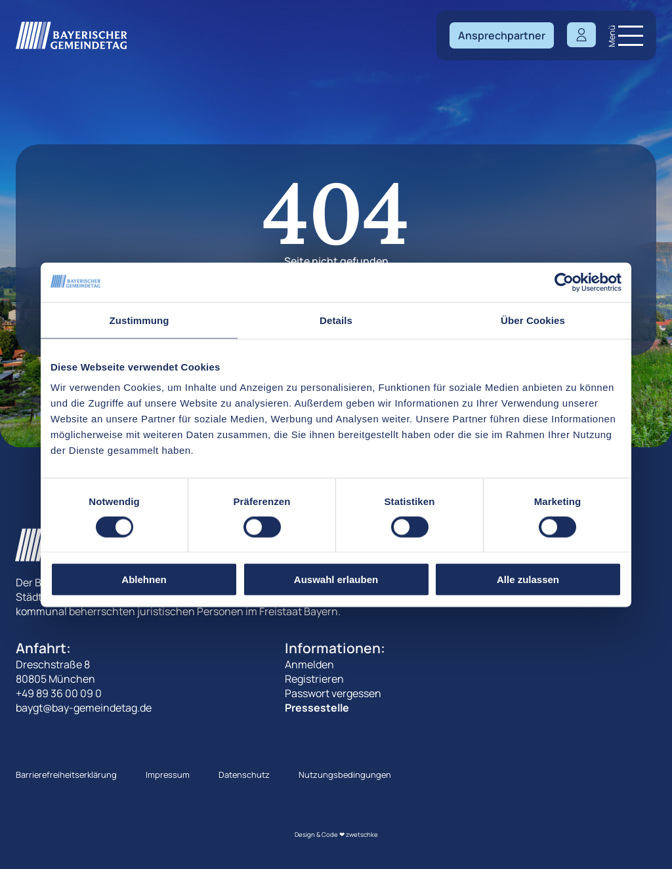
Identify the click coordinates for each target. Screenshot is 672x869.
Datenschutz (244, 774)
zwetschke (362, 834)
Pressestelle (317, 707)
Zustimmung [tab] (139, 319)
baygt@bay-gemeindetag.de (84, 707)
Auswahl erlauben (336, 579)
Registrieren (314, 679)
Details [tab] (336, 319)
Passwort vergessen (333, 693)
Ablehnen (143, 579)
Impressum (168, 774)
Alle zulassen (528, 579)
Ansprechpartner (501, 35)
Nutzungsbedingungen (345, 774)
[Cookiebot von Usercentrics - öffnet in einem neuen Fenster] (564, 282)
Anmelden (309, 664)
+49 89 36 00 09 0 (59, 693)
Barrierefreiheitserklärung (66, 774)
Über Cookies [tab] (533, 319)
